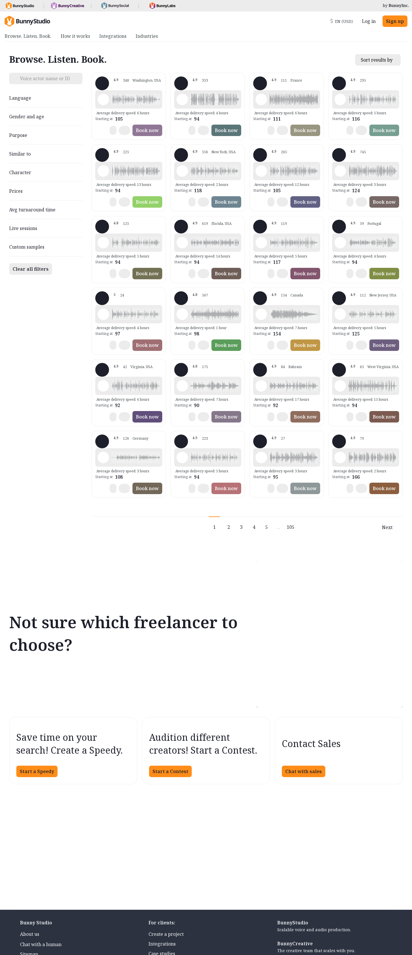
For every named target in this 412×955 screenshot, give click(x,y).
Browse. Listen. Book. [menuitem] (28, 36)
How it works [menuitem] (75, 36)
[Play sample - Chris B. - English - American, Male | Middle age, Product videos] (182, 457)
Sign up (395, 21)
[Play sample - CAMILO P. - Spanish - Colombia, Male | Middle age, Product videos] (103, 386)
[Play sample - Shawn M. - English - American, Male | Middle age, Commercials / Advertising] (340, 99)
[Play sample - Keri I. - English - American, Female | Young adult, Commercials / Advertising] (261, 314)
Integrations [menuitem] (112, 36)
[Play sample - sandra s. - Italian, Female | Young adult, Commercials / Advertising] (182, 386)
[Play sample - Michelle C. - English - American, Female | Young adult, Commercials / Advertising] (340, 171)
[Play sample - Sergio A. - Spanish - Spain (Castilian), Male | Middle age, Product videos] (261, 457)
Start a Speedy (37, 771)
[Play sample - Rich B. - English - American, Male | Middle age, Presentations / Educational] (103, 171)
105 (290, 527)
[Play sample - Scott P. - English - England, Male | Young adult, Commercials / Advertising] (261, 386)
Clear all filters (31, 269)
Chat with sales (303, 771)
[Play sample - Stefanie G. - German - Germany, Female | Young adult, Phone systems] (103, 457)
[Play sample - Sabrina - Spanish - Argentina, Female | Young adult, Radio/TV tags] (340, 242)
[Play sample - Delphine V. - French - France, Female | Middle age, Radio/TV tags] (261, 99)
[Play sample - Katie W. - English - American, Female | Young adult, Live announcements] (182, 171)
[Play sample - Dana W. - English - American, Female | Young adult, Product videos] (261, 242)
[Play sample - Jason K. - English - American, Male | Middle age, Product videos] (261, 171)
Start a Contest (170, 771)
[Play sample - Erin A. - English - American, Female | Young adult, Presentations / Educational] (182, 314)
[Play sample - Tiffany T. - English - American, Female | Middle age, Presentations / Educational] (182, 242)
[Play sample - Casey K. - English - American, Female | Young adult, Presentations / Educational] (103, 314)
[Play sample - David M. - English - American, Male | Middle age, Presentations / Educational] (103, 242)
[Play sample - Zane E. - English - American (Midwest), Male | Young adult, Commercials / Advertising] (340, 386)
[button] (135, 99)
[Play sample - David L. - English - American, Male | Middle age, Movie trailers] (182, 99)
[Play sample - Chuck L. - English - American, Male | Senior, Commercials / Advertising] (340, 457)
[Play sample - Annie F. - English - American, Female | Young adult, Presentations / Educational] (340, 314)
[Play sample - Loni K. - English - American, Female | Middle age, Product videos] (103, 99)
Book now (147, 130)
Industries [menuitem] (147, 36)
